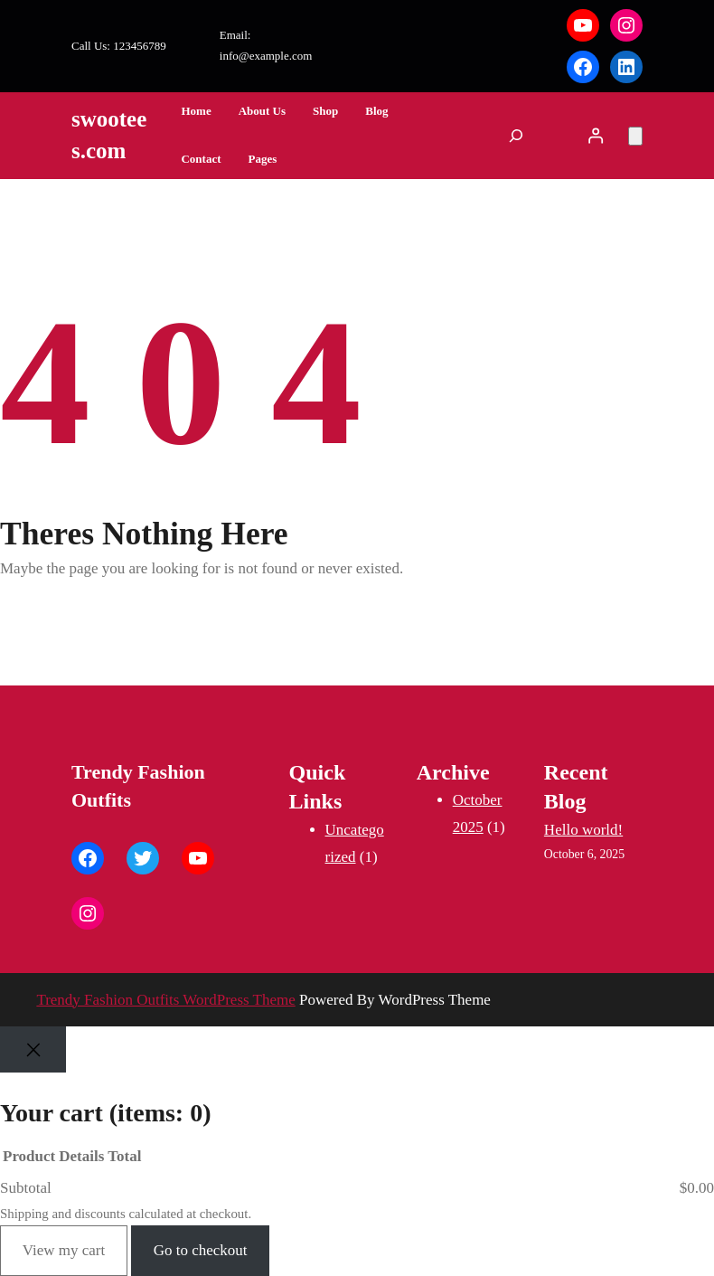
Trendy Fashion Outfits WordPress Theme (165, 999)
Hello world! (583, 829)
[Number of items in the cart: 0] (635, 136)
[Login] (596, 136)
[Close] (33, 1049)
